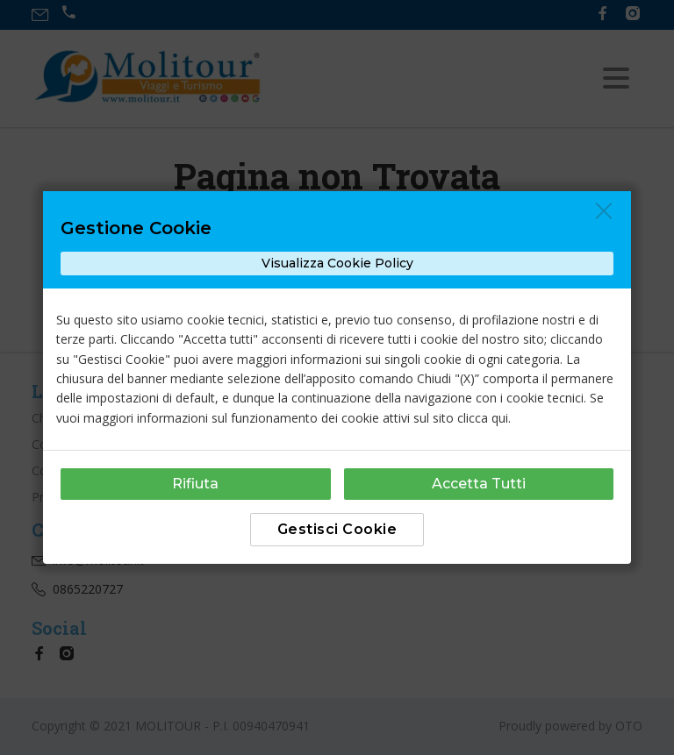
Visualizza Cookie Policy (337, 263)
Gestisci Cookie (337, 529)
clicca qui (482, 418)
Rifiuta (195, 483)
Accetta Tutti (479, 483)
